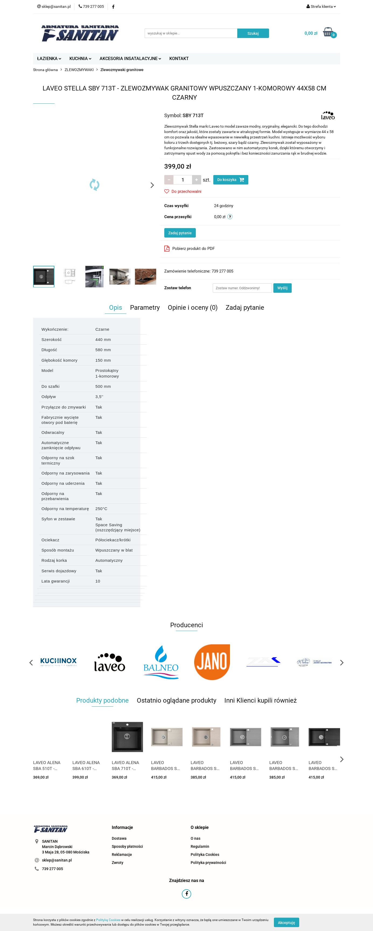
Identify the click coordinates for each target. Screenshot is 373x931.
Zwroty (117, 862)
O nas (195, 838)
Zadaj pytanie (180, 233)
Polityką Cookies (108, 920)
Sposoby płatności (127, 846)
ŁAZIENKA (49, 58)
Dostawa (119, 838)
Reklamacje (122, 854)
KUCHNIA (80, 58)
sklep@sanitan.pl (57, 860)
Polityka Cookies (205, 854)
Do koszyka (230, 179)
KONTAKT (179, 58)
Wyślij (282, 288)
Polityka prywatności (208, 862)
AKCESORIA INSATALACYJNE (130, 58)
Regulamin (200, 846)
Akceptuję (286, 922)
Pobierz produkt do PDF (189, 249)
